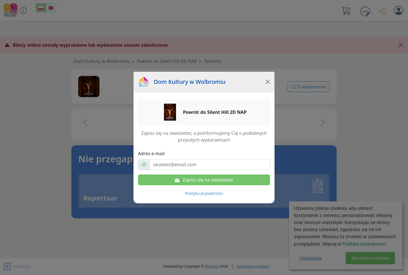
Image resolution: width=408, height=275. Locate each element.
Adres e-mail (151, 153)
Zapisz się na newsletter (204, 180)
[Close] (267, 81)
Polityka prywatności (204, 193)
